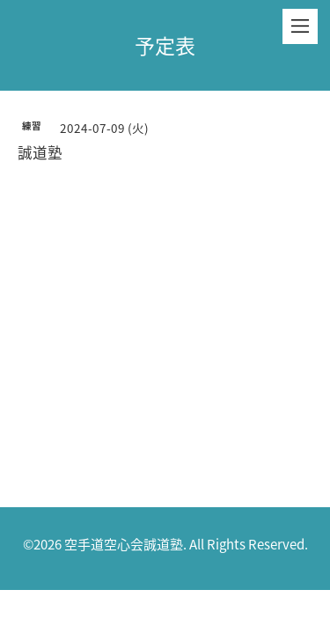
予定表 (165, 45)
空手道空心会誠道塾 (123, 544)
